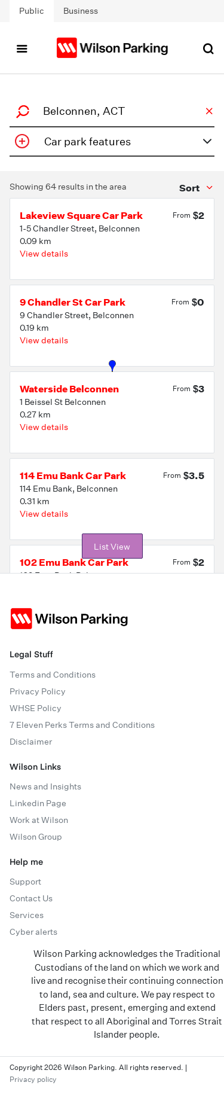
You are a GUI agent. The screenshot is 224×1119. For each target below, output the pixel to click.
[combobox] (110, 111)
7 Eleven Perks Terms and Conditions (82, 725)
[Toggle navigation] (21, 48)
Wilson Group (36, 836)
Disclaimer (31, 741)
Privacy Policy (38, 691)
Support (25, 881)
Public (31, 11)
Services (27, 915)
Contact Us (31, 898)
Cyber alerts (33, 932)
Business (80, 11)
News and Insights (45, 786)
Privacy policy (33, 1079)
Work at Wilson (39, 820)
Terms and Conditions (53, 674)
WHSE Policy (36, 708)
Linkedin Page (38, 803)
